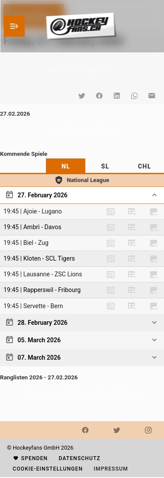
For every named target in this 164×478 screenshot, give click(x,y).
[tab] (65, 166)
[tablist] (82, 166)
